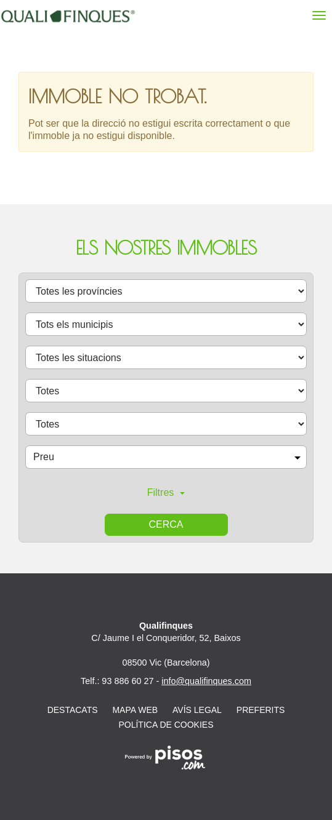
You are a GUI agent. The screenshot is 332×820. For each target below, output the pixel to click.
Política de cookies (165, 725)
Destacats (72, 710)
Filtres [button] (166, 492)
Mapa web (135, 710)
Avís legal (197, 710)
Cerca (165, 524)
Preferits (261, 710)
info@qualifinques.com (206, 681)
